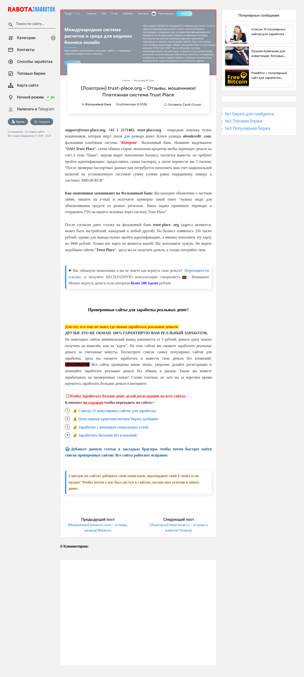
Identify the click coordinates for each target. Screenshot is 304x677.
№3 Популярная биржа (247, 128)
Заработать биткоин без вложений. (108, 435)
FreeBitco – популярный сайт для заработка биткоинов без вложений (270, 75)
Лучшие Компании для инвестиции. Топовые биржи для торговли (268, 53)
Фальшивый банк (98, 104)
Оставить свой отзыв (184, 105)
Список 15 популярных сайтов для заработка (117, 411)
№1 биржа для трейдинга (249, 114)
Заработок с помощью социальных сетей (113, 427)
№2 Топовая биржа (243, 121)
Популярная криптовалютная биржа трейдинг (118, 419)
